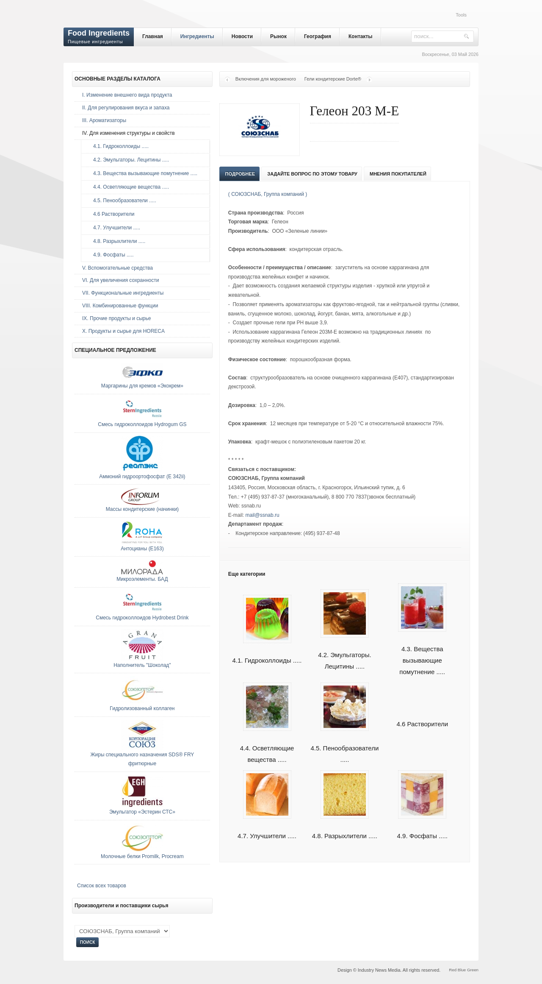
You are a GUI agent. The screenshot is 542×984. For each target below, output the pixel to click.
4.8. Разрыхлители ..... (117, 241)
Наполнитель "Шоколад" (142, 665)
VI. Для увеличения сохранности (120, 280)
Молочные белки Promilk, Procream (142, 856)
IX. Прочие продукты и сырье (116, 318)
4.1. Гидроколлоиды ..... (119, 146)
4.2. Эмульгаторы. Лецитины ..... (129, 160)
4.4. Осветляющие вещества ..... (267, 744)
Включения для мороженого (265, 78)
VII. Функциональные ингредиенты (122, 293)
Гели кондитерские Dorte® (332, 78)
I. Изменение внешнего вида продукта (127, 95)
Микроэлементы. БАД (142, 579)
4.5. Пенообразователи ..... (344, 744)
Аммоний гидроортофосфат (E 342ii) (142, 476)
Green (472, 969)
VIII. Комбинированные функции (120, 306)
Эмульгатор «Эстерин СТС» (142, 812)
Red (452, 969)
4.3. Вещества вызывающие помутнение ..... (422, 650)
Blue (462, 969)
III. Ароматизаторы (104, 120)
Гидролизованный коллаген (142, 708)
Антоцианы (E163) (142, 549)
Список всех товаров (101, 886)
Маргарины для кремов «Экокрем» (142, 386)
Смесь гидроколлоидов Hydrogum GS (142, 424)
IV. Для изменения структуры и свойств (128, 133)
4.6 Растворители (422, 724)
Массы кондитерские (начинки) (142, 509)
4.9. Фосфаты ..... (111, 255)
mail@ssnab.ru (262, 515)
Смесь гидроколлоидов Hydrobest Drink (142, 618)
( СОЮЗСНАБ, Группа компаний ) (267, 194)
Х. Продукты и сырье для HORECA (123, 331)
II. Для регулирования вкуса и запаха (125, 108)
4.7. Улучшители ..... (114, 228)
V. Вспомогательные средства (117, 268)
